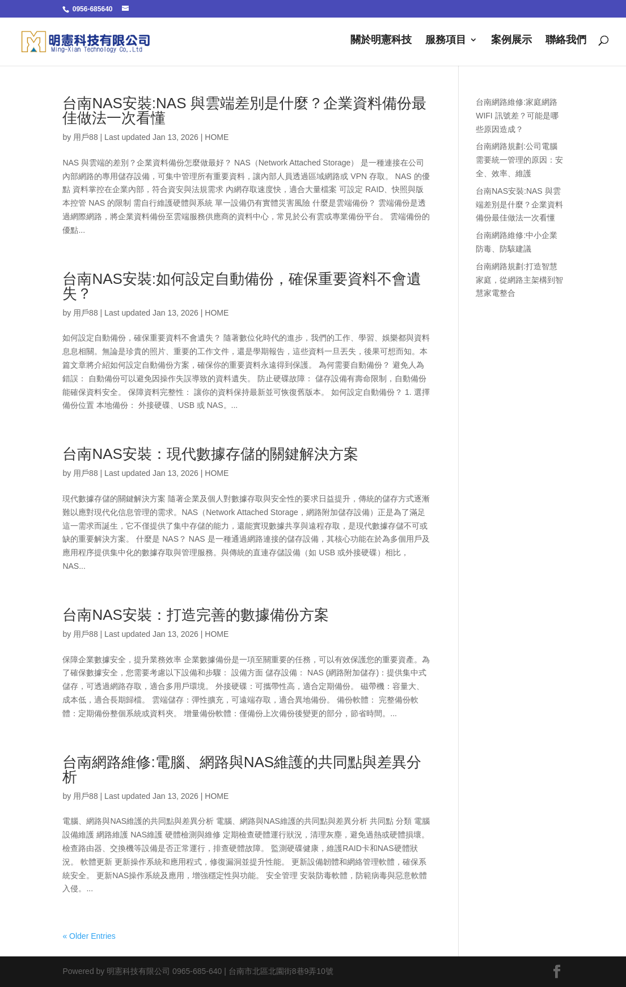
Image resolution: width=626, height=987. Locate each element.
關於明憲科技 (381, 40)
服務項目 (445, 40)
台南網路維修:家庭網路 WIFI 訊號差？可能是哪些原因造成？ (517, 115)
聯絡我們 (565, 40)
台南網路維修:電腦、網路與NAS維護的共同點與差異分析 (241, 769)
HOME (217, 137)
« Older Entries (88, 936)
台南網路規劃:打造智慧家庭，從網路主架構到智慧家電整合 (519, 280)
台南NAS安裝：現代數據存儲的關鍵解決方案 (210, 453)
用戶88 (85, 137)
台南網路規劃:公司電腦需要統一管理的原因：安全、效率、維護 (519, 160)
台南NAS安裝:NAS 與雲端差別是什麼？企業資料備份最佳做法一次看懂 (244, 110)
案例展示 (511, 40)
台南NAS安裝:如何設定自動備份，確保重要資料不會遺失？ (241, 286)
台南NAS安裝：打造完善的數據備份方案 (195, 614)
